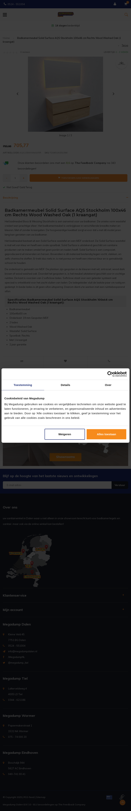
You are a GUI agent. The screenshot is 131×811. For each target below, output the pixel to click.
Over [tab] (108, 384)
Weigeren (64, 434)
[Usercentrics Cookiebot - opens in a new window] (110, 374)
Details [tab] (65, 384)
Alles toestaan (106, 434)
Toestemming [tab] (23, 384)
